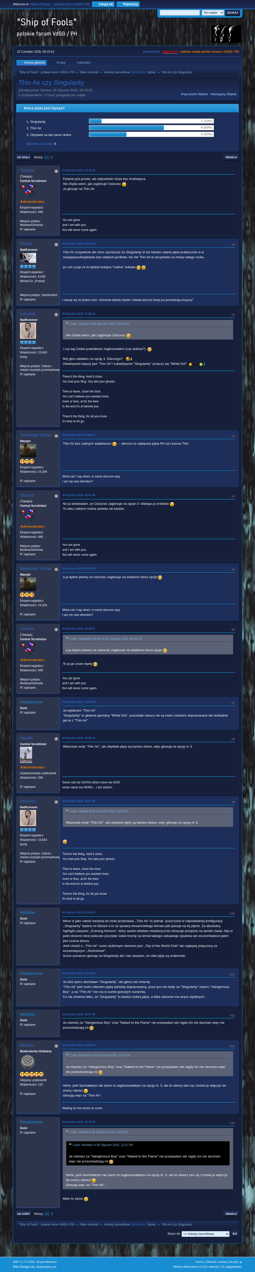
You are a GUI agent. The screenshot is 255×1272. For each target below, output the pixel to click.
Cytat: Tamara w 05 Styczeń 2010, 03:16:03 (99, 324)
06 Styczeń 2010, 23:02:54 (78, 1045)
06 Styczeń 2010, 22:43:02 (78, 973)
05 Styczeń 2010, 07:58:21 (78, 434)
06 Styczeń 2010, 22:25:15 (78, 912)
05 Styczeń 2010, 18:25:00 (78, 701)
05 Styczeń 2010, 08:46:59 (78, 568)
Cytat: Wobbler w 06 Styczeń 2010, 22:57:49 (99, 1055)
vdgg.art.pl (169, 51)
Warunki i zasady (217, 1261)
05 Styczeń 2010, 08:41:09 (78, 495)
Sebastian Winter (36, 435)
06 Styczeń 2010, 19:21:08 (78, 801)
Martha (26, 1045)
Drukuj (231, 157)
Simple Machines (46, 1261)
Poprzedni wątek (194, 94)
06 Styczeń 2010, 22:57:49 (78, 1014)
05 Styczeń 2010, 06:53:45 (78, 243)
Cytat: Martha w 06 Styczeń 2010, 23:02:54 (98, 1132)
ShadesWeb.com (46, 1266)
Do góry (23, 1213)
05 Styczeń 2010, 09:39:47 (78, 628)
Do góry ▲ (235, 1261)
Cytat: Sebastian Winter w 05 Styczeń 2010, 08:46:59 (105, 638)
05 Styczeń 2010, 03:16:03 (78, 170)
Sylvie (151, 72)
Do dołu (23, 157)
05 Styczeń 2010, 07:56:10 (78, 313)
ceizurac (28, 313)
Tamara (27, 170)
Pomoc (200, 1261)
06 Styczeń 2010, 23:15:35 (78, 1121)
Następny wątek (224, 94)
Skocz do (174, 1233)
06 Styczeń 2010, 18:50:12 (78, 737)
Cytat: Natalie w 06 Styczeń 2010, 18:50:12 (98, 811)
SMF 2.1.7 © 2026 (24, 1261)
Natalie (26, 738)
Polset (26, 243)
